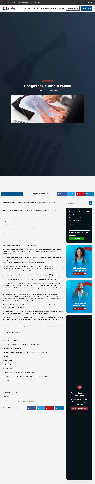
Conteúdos (54, 8)
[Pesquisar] (90, 203)
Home (24, 8)
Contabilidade (47, 81)
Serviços (36, 8)
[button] (62, 194)
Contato (61, 8)
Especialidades (45, 8)
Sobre (29, 8)
